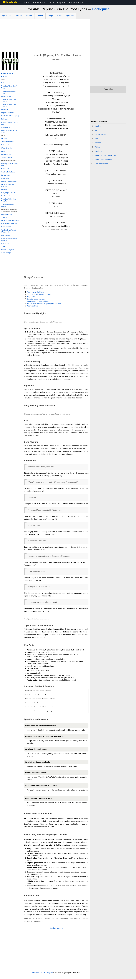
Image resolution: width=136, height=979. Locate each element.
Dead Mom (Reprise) (7, 196)
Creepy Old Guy (6, 154)
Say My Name (5, 127)
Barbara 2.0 (5, 145)
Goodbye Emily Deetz (8, 172)
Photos (29, 16)
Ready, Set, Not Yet (7, 96)
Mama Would (5, 169)
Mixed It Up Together (7, 249)
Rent (96, 139)
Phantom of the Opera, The (105, 155)
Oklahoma (99, 151)
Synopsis (70, 16)
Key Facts (31, 297)
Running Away (5, 175)
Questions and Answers (36, 299)
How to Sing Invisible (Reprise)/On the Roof (44, 304)
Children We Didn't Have (9, 181)
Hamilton (98, 126)
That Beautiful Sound (7, 142)
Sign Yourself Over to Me (9, 224)
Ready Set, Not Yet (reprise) (10, 116)
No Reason (4, 119)
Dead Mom (4, 109)
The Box (4, 246)
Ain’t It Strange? (6, 253)
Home (3, 151)
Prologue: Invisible (7, 83)
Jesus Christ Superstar (103, 159)
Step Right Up (5, 235)
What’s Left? (5, 243)
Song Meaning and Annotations (39, 294)
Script (50, 16)
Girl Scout (4, 138)
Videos (19, 16)
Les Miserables (100, 134)
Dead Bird (4, 189)
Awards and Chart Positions (37, 301)
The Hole (4, 217)
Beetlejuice (100, 9)
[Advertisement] (44, 36)
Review (40, 16)
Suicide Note (5, 178)
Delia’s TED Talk (6, 227)
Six (96, 130)
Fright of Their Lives (7, 113)
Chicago (98, 143)
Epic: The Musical (101, 164)
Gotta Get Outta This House (10, 220)
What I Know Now (6, 148)
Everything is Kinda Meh (8, 193)
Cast (59, 16)
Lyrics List (6, 16)
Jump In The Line (6, 157)
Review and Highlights (35, 292)
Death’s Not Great (6, 214)
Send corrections (56, 928)
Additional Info (32, 306)
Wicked (97, 147)
